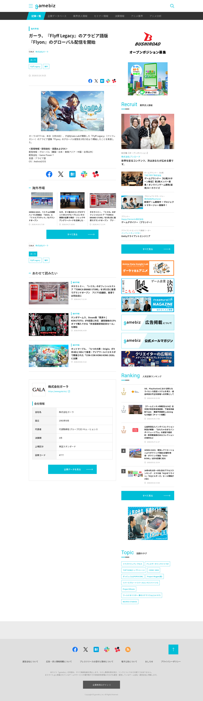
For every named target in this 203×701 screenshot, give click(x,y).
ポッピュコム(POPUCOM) (133, 576)
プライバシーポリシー (171, 661)
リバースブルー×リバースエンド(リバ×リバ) (140, 582)
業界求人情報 (80, 16)
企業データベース (57, 16)
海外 (46, 66)
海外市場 (35, 28)
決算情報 (119, 16)
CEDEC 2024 (154, 570)
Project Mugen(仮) (154, 576)
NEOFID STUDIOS (130, 601)
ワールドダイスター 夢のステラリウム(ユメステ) (142, 595)
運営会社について (30, 661)
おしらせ (149, 661)
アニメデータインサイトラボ (157, 564)
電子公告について (129, 661)
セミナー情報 (101, 16)
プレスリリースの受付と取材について (96, 661)
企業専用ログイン (101, 684)
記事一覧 (36, 16)
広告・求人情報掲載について (59, 661)
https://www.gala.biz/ (59, 391)
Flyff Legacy (35, 66)
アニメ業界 (137, 16)
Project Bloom (129, 589)
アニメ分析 (155, 16)
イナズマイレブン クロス (132, 564)
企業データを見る (72, 469)
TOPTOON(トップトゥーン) (134, 570)
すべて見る (72, 234)
